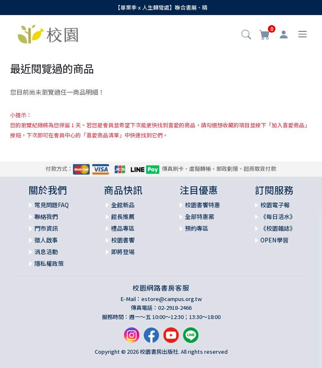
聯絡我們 (46, 216)
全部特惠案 (199, 216)
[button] (246, 35)
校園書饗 (123, 240)
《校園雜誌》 (278, 228)
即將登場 (123, 251)
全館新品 (123, 205)
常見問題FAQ (51, 205)
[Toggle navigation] (302, 34)
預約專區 (196, 228)
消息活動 (46, 251)
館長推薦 (123, 216)
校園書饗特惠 (202, 205)
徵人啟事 (46, 240)
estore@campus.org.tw (171, 299)
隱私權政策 (49, 263)
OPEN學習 (274, 240)
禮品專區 (123, 228)
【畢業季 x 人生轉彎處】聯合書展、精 (161, 7)
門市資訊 (46, 228)
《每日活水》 (278, 216)
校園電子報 (275, 205)
